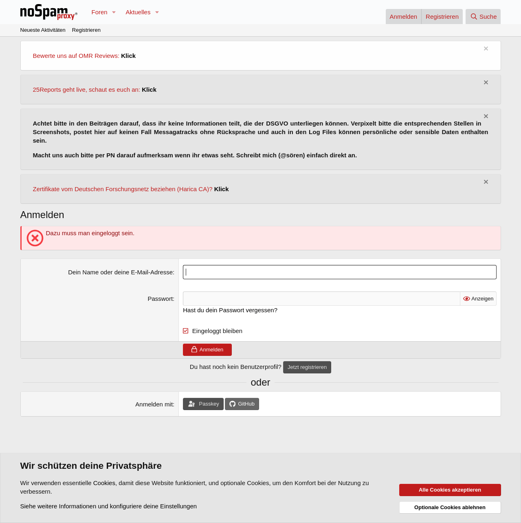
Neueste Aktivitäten (43, 30)
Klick (128, 55)
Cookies (104, 482)
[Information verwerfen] (484, 49)
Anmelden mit (154, 404)
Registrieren (86, 30)
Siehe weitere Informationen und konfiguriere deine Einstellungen (108, 506)
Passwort (160, 298)
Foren (100, 12)
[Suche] (483, 16)
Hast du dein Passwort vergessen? (230, 310)
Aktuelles (138, 12)
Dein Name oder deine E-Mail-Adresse (120, 272)
